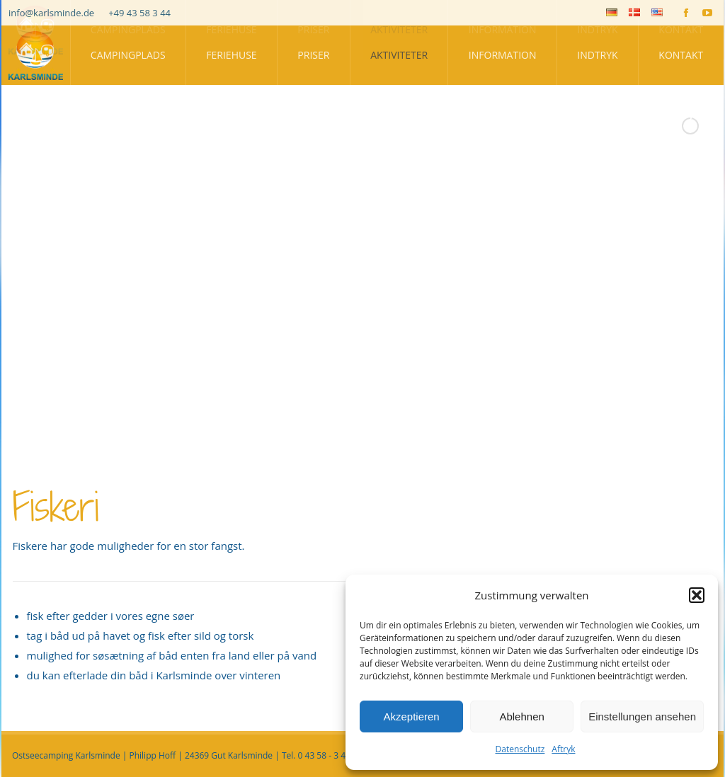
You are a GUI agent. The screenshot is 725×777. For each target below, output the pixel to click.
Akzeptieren (411, 716)
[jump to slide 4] (381, 443)
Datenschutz (520, 749)
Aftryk (563, 749)
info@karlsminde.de (51, 12)
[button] (697, 595)
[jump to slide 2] (350, 443)
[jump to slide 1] (335, 443)
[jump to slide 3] (366, 443)
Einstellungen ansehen (642, 716)
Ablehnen (521, 716)
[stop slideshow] (396, 443)
